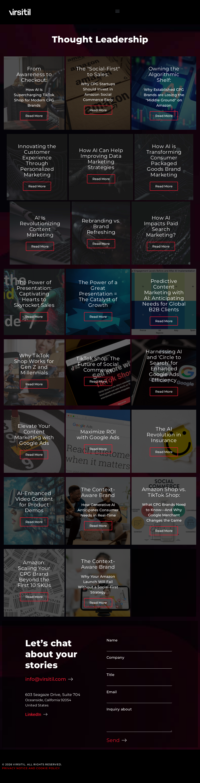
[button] (117, 11)
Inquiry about (119, 709)
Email (112, 692)
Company (115, 657)
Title (110, 675)
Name (112, 640)
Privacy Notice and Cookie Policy (31, 768)
